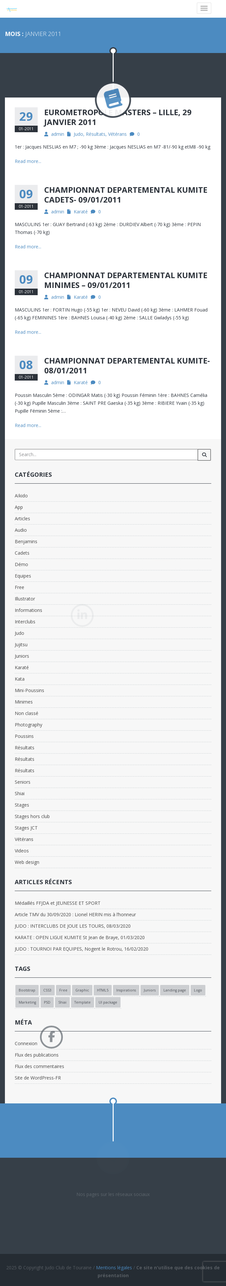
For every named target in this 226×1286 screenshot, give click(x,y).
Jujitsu (21, 644)
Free (19, 587)
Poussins (24, 736)
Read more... (28, 161)
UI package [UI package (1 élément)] (108, 1002)
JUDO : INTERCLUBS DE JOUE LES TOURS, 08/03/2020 (73, 926)
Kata (20, 679)
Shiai (20, 793)
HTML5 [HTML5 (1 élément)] (102, 990)
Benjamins (26, 541)
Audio (21, 530)
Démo (21, 564)
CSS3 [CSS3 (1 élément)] (47, 990)
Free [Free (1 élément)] (63, 990)
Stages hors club (32, 816)
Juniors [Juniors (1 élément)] (150, 990)
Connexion (26, 1043)
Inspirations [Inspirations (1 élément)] (126, 990)
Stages (22, 805)
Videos (22, 851)
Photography (28, 725)
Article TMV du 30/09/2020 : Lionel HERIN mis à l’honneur (75, 914)
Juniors (22, 656)
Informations (28, 610)
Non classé (26, 713)
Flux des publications (37, 1055)
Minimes (24, 702)
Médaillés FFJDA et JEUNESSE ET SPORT (58, 903)
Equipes (23, 576)
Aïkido (21, 495)
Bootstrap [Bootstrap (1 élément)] (27, 990)
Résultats (95, 134)
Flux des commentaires (39, 1066)
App (19, 507)
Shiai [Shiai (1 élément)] (62, 1002)
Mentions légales (114, 1267)
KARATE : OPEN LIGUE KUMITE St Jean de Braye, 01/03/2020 (80, 937)
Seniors (22, 782)
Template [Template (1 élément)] (82, 1002)
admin (57, 134)
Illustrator (25, 599)
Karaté (81, 211)
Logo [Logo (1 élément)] (198, 990)
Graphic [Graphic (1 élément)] (82, 990)
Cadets (22, 553)
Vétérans (117, 134)
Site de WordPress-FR (38, 1078)
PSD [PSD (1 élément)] (47, 1002)
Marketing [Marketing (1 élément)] (27, 1002)
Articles (22, 518)
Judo (78, 134)
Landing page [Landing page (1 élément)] (174, 990)
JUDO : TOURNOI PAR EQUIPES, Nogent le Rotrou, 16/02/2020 (81, 949)
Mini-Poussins (29, 690)
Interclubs (25, 621)
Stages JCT (26, 828)
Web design (27, 862)
